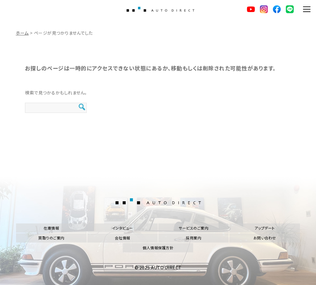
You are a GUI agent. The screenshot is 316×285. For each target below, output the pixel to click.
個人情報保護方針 (158, 247)
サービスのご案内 (193, 228)
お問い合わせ (264, 237)
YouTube (251, 9)
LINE (290, 9)
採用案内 (193, 237)
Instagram (264, 9)
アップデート (265, 228)
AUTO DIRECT (160, 9)
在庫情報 (51, 228)
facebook (277, 9)
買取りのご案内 (51, 237)
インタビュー (122, 228)
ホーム (22, 35)
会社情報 (122, 237)
